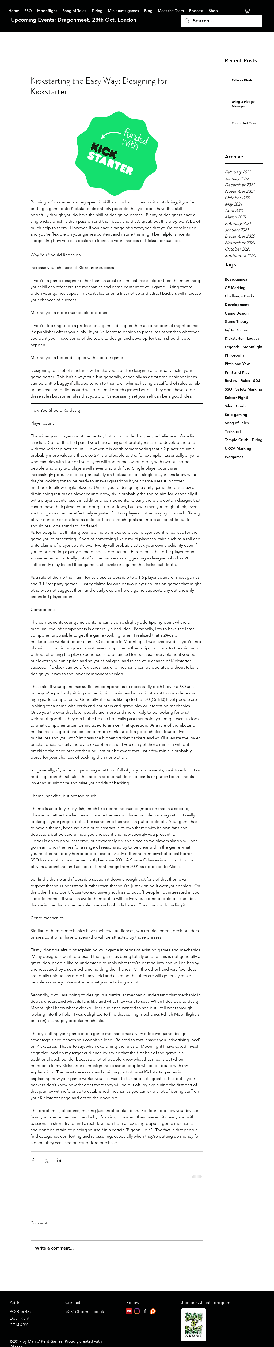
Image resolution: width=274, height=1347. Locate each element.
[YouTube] (129, 1311)
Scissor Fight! (236, 397)
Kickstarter (234, 338)
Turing (257, 439)
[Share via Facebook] (33, 1160)
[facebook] (145, 1311)
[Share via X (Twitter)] (46, 1160)
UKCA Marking (238, 448)
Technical (233, 431)
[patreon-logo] (153, 1311)
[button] (247, 10)
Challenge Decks (239, 296)
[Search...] (222, 21)
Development (237, 304)
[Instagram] (137, 1311)
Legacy (253, 338)
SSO (228, 389)
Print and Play (237, 372)
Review (231, 380)
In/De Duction (237, 330)
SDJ (256, 380)
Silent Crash (235, 406)
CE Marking (235, 287)
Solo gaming (236, 414)
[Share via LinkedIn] (59, 1160)
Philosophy (234, 355)
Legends (232, 347)
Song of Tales (237, 423)
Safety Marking (248, 389)
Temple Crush (236, 439)
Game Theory (236, 321)
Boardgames (236, 279)
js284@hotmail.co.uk (84, 1311)
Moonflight (252, 347)
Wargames (234, 457)
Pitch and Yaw (237, 363)
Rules (245, 380)
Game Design (237, 313)
